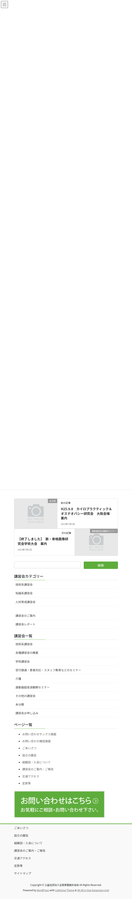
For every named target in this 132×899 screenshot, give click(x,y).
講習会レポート (25, 624)
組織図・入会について (36, 762)
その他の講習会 (25, 696)
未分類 (19, 704)
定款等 (26, 783)
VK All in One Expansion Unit (93, 890)
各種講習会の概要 (26, 653)
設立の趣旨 (29, 755)
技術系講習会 (24, 584)
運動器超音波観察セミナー (32, 687)
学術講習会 (22, 661)
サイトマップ (22, 873)
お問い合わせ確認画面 (36, 741)
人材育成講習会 (25, 602)
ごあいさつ (29, 748)
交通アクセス (30, 776)
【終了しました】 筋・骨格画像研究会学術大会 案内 (43, 541)
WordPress (43, 890)
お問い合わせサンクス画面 (39, 734)
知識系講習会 (24, 593)
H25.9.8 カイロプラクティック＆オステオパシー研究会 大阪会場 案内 (87, 513)
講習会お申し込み (26, 713)
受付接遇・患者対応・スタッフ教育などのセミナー (48, 670)
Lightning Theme (64, 890)
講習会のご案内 (25, 616)
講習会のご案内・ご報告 (38, 769)
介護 (18, 679)
